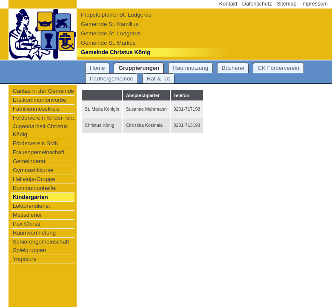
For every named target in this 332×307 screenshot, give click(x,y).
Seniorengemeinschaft (41, 241)
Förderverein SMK (36, 143)
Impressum (314, 4)
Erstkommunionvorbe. (40, 100)
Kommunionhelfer (35, 188)
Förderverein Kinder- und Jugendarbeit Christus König (44, 126)
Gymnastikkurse (33, 170)
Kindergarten (30, 197)
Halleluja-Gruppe (34, 179)
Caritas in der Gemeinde (43, 91)
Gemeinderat (29, 161)
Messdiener (27, 215)
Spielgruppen (29, 250)
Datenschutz (257, 4)
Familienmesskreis (36, 109)
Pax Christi (26, 224)
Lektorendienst (31, 206)
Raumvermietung (34, 233)
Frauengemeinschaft (38, 152)
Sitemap (286, 4)
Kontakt (228, 4)
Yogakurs (24, 259)
